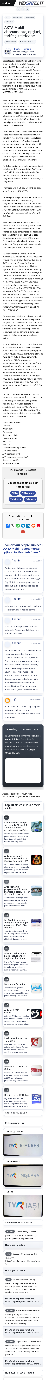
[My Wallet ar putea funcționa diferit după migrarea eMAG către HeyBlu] (36, 924)
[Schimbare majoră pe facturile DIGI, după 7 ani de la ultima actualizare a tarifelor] (36, 826)
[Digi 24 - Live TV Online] (36, 1099)
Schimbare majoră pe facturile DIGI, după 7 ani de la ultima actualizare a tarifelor (16, 826)
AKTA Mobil (17, 18)
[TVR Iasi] (23, 1206)
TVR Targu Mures (14, 1131)
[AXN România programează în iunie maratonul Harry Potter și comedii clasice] (36, 891)
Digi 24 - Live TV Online (16, 1094)
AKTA (7, 18)
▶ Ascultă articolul (27, 41)
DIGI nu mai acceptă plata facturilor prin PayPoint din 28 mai (15, 956)
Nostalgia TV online (15, 984)
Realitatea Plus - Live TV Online (15, 1039)
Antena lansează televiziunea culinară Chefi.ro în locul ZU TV (16, 858)
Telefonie (9, 22)
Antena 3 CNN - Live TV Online (17, 1011)
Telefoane (29, 18)
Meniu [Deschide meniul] (7, 3)
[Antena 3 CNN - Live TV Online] (36, 1014)
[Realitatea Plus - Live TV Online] (36, 1042)
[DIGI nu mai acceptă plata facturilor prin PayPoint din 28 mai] (36, 957)
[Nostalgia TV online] (36, 988)
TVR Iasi (9, 1192)
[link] (23, 829)
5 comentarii (11, 41)
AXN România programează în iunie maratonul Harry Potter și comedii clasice (17, 890)
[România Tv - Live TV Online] (36, 1070)
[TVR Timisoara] (23, 1175)
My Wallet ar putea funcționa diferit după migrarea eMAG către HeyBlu (16, 924)
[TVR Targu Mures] (23, 1145)
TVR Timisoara (12, 1161)
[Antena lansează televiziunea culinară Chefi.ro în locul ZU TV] (36, 860)
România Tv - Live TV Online (15, 1067)
